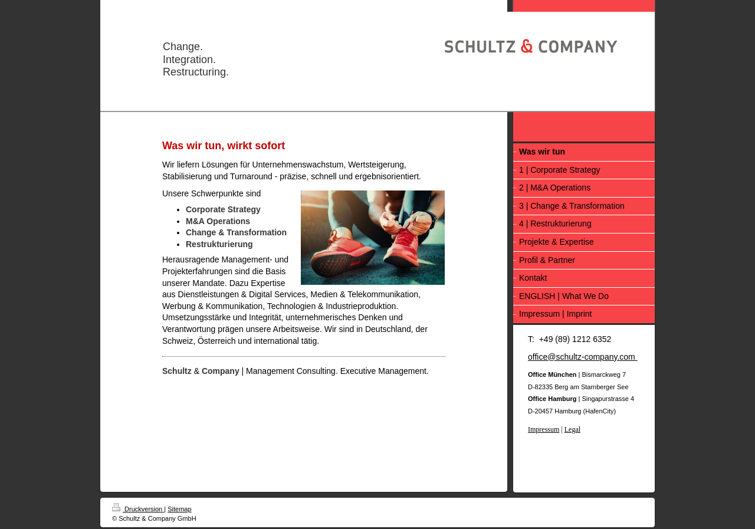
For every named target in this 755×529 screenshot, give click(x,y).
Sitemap (179, 508)
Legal (572, 429)
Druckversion (138, 508)
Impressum (543, 429)
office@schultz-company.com (583, 357)
